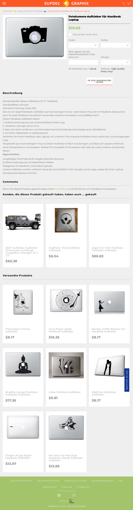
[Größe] (115, 45)
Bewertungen (50, 487)
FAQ (120, 480)
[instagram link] (74, 495)
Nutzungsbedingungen (102, 480)
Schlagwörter (83, 487)
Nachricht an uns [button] (127, 380)
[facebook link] (59, 495)
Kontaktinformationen (21, 480)
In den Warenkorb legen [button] (99, 81)
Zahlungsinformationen (48, 480)
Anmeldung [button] (61, 189)
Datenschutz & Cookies (75, 480)
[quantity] (115, 62)
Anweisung (66, 487)
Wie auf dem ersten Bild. (83, 34)
